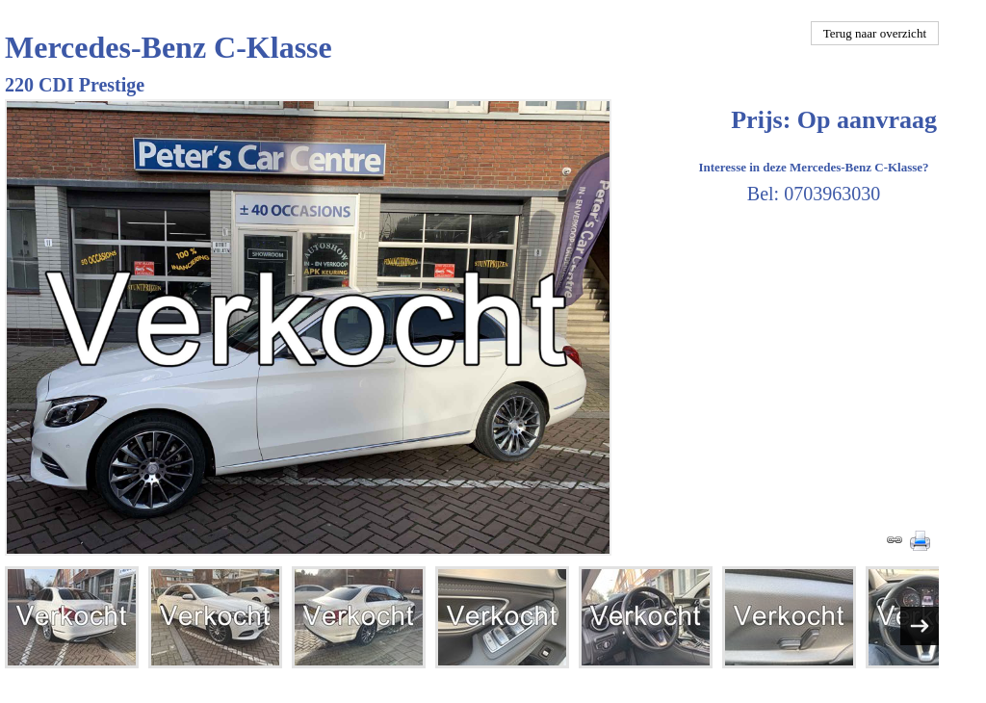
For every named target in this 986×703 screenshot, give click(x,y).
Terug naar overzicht (874, 33)
